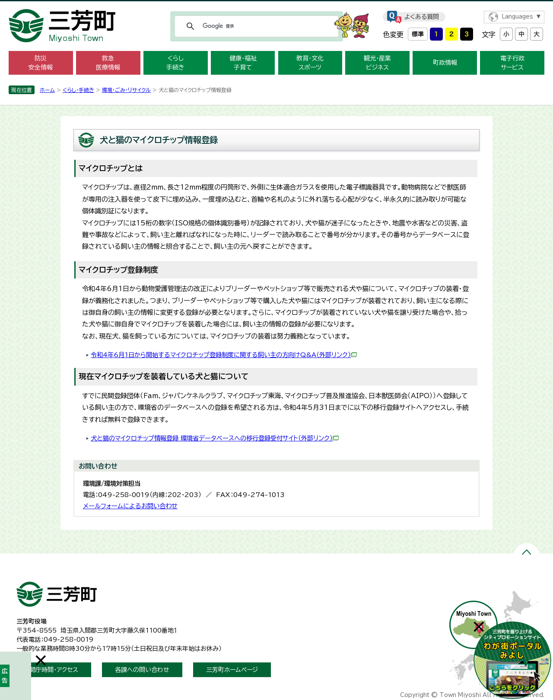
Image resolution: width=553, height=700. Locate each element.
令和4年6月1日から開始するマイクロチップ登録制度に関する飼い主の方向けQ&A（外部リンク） (224, 355)
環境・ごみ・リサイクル (126, 89)
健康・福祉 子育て (243, 62)
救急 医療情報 (108, 62)
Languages (517, 16)
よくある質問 (421, 17)
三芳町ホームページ (232, 670)
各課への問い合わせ (142, 670)
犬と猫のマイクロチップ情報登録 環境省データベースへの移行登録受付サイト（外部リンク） (215, 438)
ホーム (47, 89)
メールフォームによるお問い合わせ (130, 506)
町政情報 (445, 63)
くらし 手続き (175, 62)
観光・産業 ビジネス (377, 62)
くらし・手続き (78, 89)
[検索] (255, 26)
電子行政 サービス (512, 62)
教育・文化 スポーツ (310, 62)
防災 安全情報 (41, 62)
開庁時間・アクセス (53, 670)
